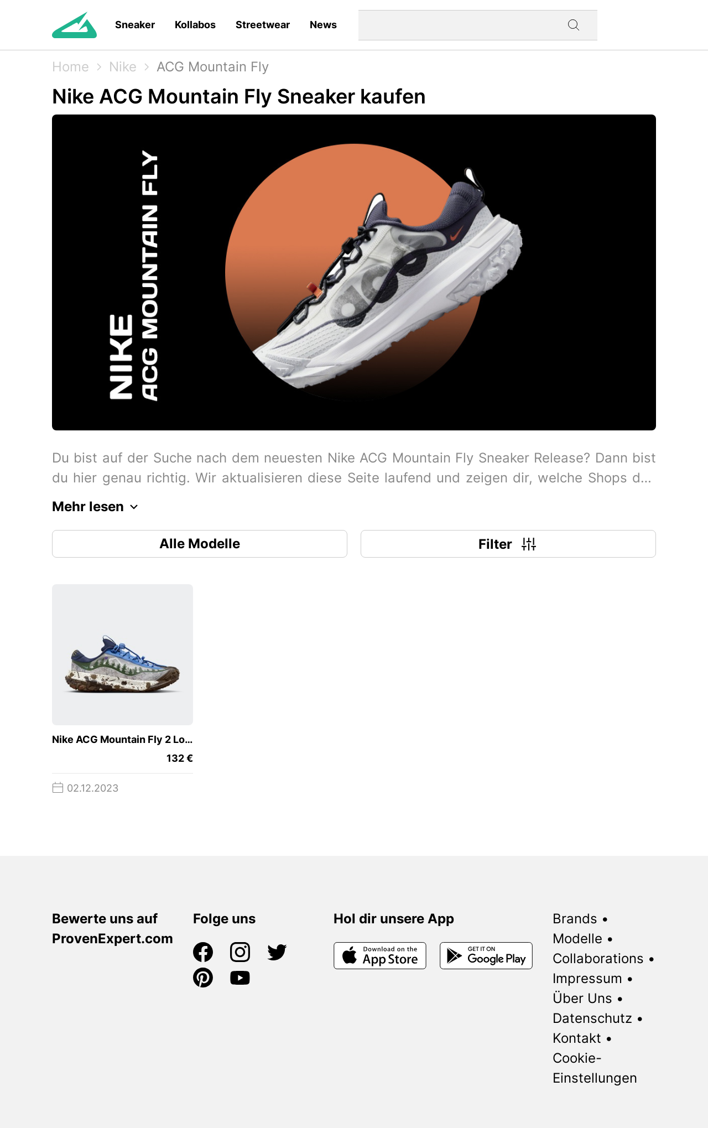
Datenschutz (592, 1018)
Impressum (587, 978)
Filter (508, 544)
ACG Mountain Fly (213, 67)
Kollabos (195, 24)
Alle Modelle (199, 544)
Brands (575, 919)
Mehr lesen (98, 507)
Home (70, 67)
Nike (123, 67)
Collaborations (598, 958)
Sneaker (135, 24)
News (323, 24)
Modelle (577, 939)
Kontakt (577, 1038)
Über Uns (582, 998)
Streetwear (263, 24)
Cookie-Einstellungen (595, 1068)
